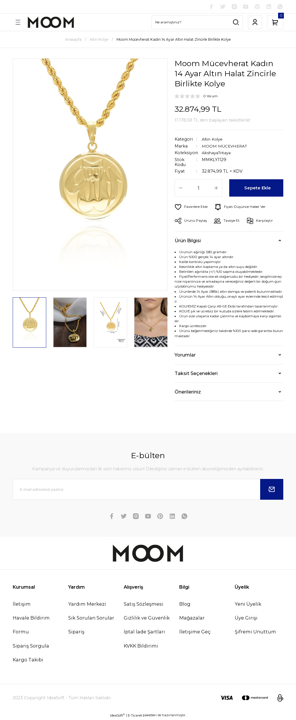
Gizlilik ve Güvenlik (147, 619)
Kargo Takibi (28, 660)
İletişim (22, 604)
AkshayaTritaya (217, 153)
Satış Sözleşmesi (143, 604)
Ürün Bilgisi (188, 241)
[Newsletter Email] (148, 490)
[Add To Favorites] (192, 207)
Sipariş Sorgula (31, 646)
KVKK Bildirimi (141, 646)
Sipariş (76, 632)
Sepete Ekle (258, 188)
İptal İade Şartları (144, 632)
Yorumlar (185, 355)
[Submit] (271, 490)
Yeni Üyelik (248, 604)
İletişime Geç (195, 632)
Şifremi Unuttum (255, 632)
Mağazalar (192, 619)
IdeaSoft (117, 716)
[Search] (197, 23)
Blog (184, 604)
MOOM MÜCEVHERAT (225, 146)
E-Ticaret (135, 716)
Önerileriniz (188, 392)
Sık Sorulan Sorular (91, 619)
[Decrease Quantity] (180, 188)
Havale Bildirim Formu (31, 625)
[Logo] (51, 23)
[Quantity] (198, 188)
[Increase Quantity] (216, 188)
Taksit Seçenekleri (196, 374)
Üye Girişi (246, 619)
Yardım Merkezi (87, 604)
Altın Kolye (213, 140)
